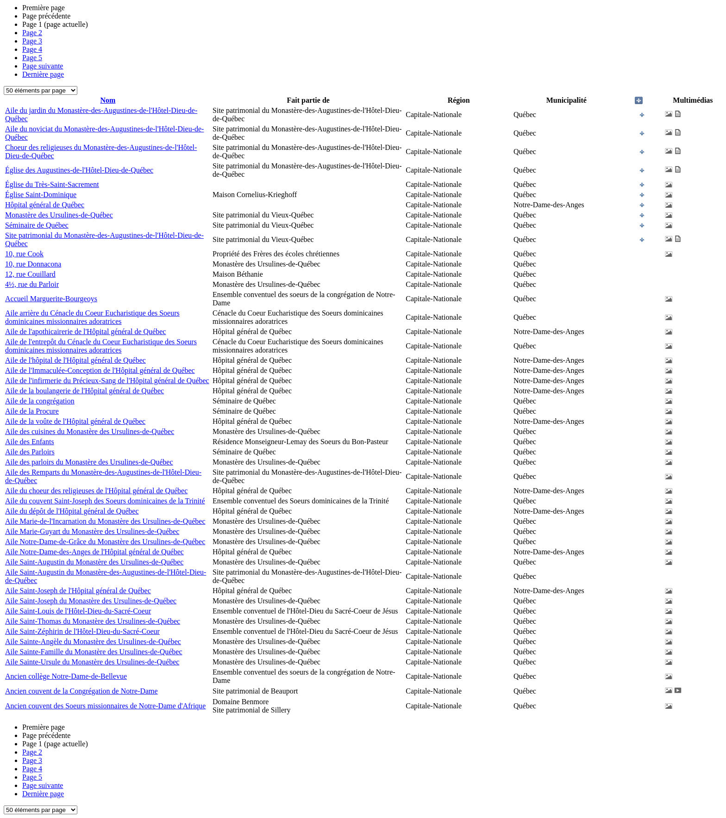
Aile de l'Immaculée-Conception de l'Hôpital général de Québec (100, 370)
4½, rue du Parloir (32, 284)
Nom (108, 100)
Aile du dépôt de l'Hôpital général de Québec (72, 511)
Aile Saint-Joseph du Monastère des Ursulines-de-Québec (90, 601)
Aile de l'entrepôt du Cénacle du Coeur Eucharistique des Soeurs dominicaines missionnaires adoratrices (101, 346)
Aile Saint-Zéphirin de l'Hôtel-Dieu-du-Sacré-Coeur (82, 631)
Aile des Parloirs (30, 452)
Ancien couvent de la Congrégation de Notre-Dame (81, 691)
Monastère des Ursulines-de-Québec (59, 215)
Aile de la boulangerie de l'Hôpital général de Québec (84, 391)
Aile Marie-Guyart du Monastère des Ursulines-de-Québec (92, 531)
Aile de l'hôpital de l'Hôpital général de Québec (75, 360)
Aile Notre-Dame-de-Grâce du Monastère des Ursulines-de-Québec (105, 541)
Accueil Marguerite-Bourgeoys (51, 299)
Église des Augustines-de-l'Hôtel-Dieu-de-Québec (79, 170)
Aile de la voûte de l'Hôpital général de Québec (75, 421)
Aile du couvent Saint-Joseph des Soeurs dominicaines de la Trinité (105, 501)
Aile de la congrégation (40, 401)
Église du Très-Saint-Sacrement (52, 184)
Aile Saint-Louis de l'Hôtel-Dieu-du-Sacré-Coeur (78, 611)
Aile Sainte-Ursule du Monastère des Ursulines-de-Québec (92, 662)
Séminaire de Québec (37, 225)
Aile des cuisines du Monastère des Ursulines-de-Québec (89, 431)
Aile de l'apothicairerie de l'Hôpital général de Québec (85, 331)
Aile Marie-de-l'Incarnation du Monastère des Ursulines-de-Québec (105, 521)
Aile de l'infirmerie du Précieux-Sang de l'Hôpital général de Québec (107, 380)
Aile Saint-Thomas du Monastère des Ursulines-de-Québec (92, 621)
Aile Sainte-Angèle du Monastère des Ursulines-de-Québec (93, 641)
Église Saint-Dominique (40, 194)
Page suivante (42, 66)
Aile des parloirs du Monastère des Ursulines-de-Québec (89, 462)
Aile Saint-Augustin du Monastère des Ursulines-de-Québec (94, 562)
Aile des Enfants (29, 442)
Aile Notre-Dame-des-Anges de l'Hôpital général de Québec (94, 552)
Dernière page (43, 74)
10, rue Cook (24, 254)
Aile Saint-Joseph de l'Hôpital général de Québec (78, 591)
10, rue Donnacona (33, 264)
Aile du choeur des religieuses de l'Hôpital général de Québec (96, 491)
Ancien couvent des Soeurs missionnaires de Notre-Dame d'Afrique (105, 706)
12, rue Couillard (30, 274)
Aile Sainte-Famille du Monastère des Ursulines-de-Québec (93, 652)
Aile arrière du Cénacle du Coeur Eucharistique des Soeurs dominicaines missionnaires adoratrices (92, 317)
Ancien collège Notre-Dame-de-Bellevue (66, 676)
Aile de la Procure (32, 411)
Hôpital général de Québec (44, 205)
